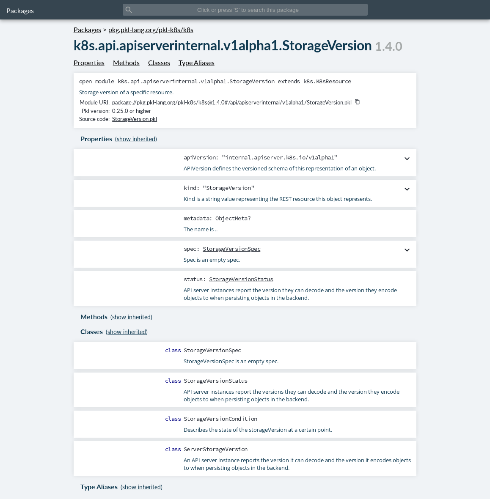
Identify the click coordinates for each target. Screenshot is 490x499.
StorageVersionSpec (231, 248)
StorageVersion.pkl (134, 118)
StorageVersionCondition (220, 418)
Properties (89, 62)
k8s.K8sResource (327, 81)
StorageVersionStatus (241, 279)
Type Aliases (197, 62)
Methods (126, 62)
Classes (159, 62)
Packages (20, 10)
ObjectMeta (231, 218)
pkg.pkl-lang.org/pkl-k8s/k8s (150, 29)
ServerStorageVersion (216, 449)
